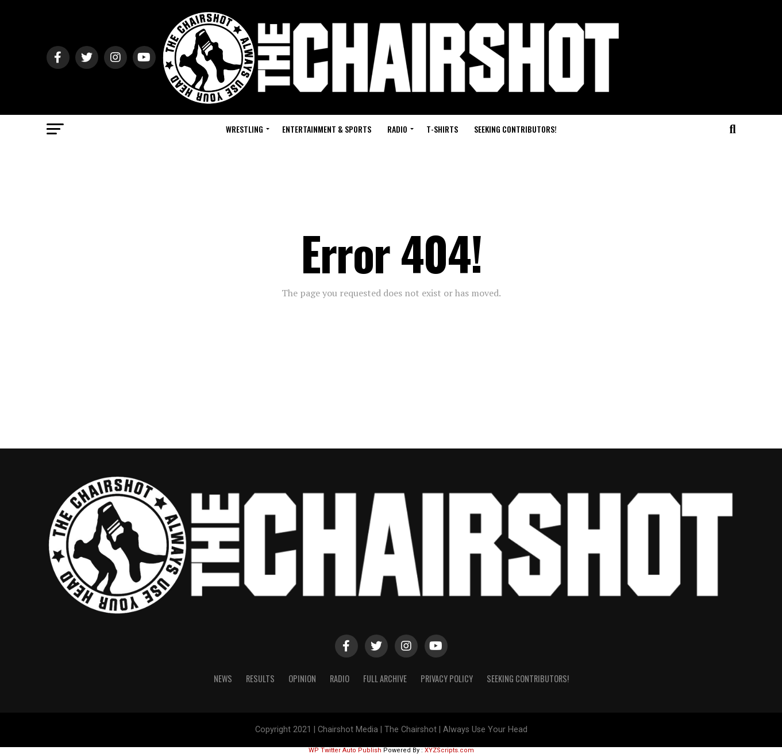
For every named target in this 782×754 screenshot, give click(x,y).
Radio (397, 129)
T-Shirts (442, 129)
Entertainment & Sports (326, 129)
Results (260, 678)
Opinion (302, 678)
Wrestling (244, 129)
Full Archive (385, 678)
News (223, 678)
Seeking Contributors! (515, 129)
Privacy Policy (447, 678)
